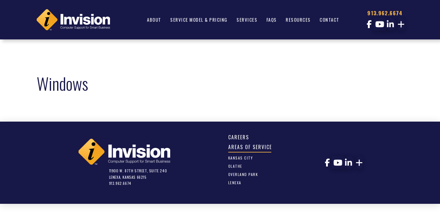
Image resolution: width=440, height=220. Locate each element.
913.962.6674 (384, 13)
